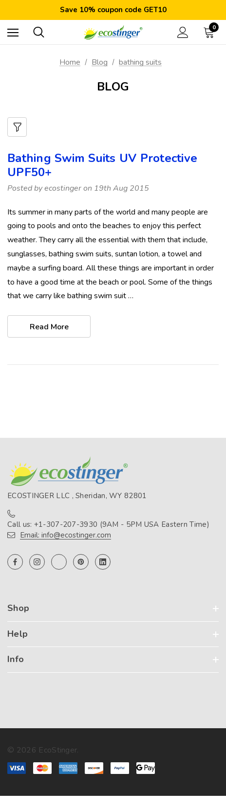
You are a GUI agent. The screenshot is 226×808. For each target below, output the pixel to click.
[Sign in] (182, 32)
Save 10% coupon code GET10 (113, 9)
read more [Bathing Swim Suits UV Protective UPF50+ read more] (49, 327)
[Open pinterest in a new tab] (81, 562)
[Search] (38, 32)
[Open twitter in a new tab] (59, 562)
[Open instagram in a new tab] (37, 562)
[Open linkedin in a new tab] (103, 562)
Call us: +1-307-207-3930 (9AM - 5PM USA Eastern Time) (108, 524)
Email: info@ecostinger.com (65, 535)
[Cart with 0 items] (211, 32)
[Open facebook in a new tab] (15, 562)
